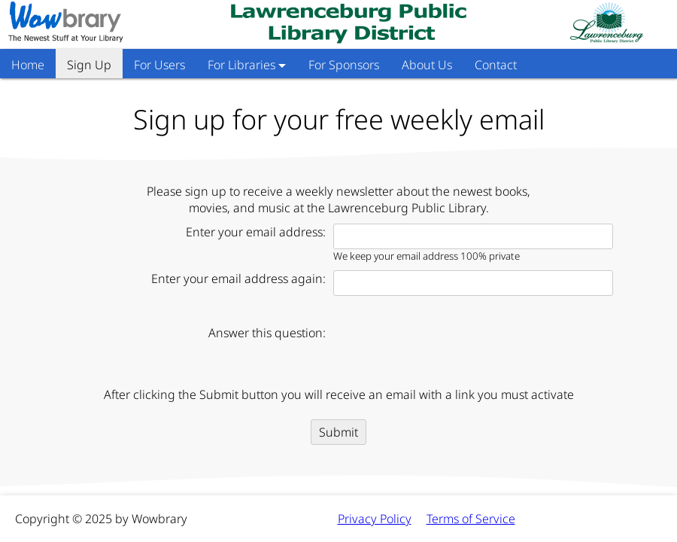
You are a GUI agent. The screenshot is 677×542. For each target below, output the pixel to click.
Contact (496, 64)
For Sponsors (343, 64)
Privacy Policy (374, 518)
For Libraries (247, 64)
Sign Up (89, 64)
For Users (159, 64)
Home (27, 64)
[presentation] (447, 349)
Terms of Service (471, 518)
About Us (427, 64)
